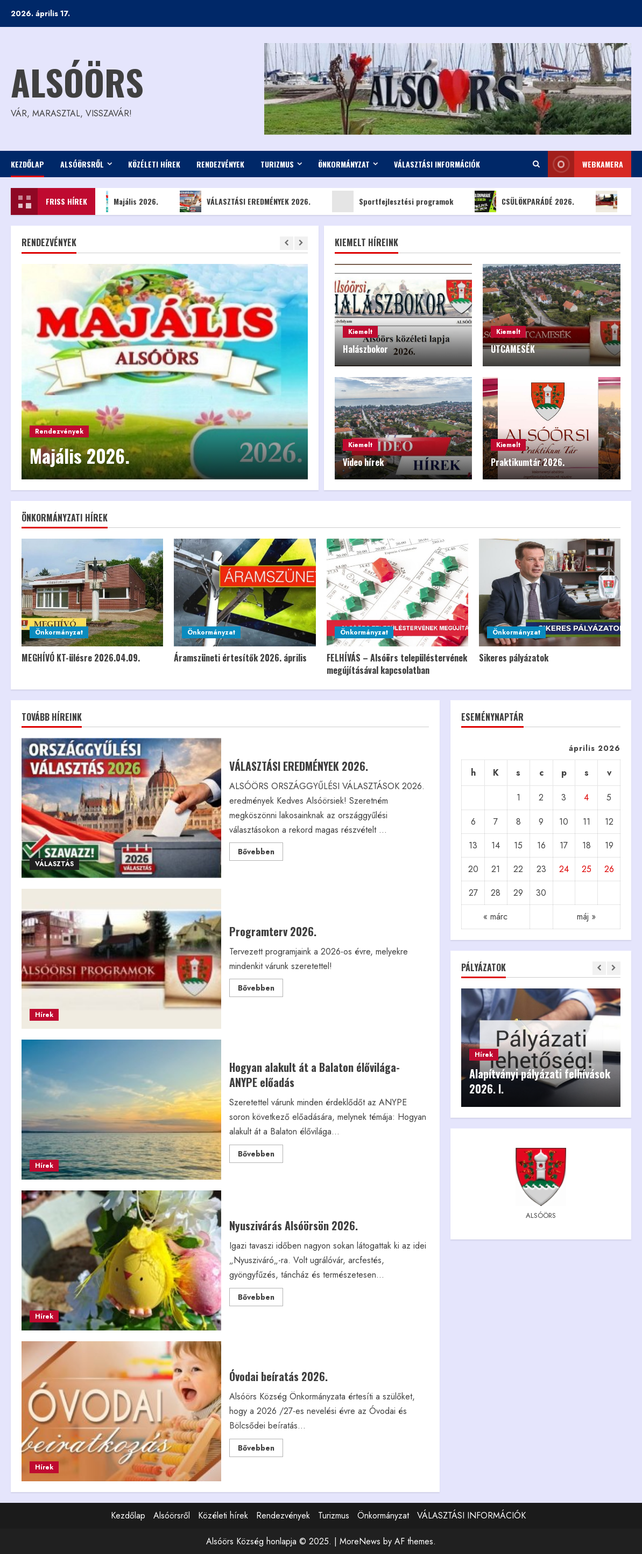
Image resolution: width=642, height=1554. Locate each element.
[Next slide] (301, 243)
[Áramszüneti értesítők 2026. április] (244, 592)
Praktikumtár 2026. (528, 462)
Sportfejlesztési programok (403, 201)
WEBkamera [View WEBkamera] (585, 164)
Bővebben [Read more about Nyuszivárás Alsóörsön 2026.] (260, 1298)
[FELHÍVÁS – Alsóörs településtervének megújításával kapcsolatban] (397, 592)
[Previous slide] (286, 243)
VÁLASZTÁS (54, 864)
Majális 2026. (133, 201)
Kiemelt (360, 332)
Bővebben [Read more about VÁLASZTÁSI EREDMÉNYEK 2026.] (260, 853)
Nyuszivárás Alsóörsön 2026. (121, 1260)
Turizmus (277, 164)
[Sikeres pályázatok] (549, 592)
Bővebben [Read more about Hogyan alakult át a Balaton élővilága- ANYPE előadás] (260, 1155)
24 (564, 869)
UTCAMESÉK (513, 349)
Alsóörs (77, 81)
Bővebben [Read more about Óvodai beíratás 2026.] (260, 1449)
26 (609, 869)
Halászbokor (365, 349)
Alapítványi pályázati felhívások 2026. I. (539, 1081)
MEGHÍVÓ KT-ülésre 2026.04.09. (81, 657)
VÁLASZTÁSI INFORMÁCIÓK (437, 164)
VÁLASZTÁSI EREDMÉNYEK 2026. (256, 201)
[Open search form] (536, 164)
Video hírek (363, 462)
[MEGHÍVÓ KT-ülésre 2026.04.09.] (92, 592)
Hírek (44, 1015)
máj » (586, 916)
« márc (495, 916)
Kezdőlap (27, 164)
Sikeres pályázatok (513, 657)
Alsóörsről (82, 164)
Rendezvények (220, 164)
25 (586, 869)
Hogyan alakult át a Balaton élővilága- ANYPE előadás (121, 1110)
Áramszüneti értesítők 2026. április (240, 657)
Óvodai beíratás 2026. (121, 1411)
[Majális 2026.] (165, 371)
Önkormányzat (344, 164)
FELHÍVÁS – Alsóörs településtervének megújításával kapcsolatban (397, 663)
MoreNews (360, 1541)
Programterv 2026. (121, 959)
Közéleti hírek (154, 164)
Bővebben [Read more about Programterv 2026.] (260, 989)
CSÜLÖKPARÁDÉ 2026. (535, 201)
